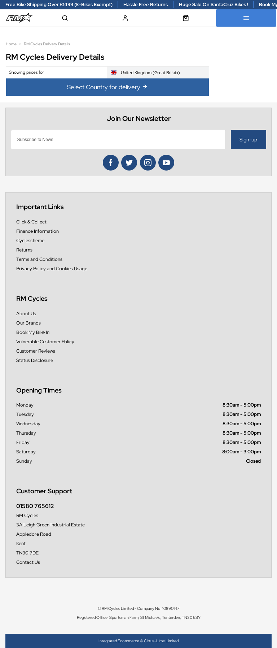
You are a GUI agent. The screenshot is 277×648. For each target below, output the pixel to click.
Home (11, 43)
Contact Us (28, 562)
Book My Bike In (32, 332)
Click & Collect (31, 222)
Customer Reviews (35, 351)
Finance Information (37, 231)
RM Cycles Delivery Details (47, 43)
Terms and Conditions (39, 259)
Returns (24, 250)
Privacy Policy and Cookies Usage (51, 269)
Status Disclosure (34, 360)
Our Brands (28, 323)
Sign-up (248, 139)
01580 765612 (35, 506)
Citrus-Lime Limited (161, 640)
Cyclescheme (30, 240)
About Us (26, 314)
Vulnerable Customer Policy (45, 342)
